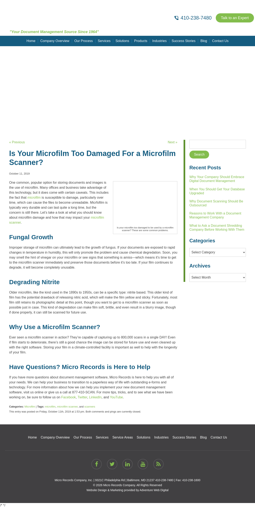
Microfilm (30, 406)
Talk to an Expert (235, 18)
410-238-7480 (164, 480)
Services (104, 41)
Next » (172, 142)
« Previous (17, 142)
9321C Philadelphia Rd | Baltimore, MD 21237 (124, 480)
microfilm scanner (67, 406)
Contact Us (220, 41)
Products (140, 41)
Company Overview (54, 41)
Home (31, 41)
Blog (203, 41)
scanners (89, 406)
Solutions (122, 41)
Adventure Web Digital (154, 490)
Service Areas (122, 437)
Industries (159, 41)
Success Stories (184, 41)
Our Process (83, 41)
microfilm (50, 406)
